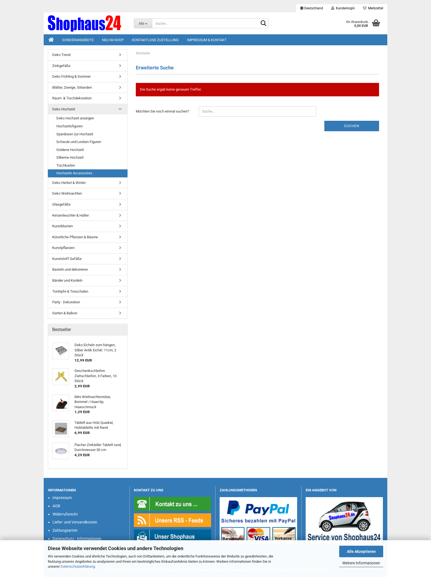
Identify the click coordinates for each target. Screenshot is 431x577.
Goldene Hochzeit (70, 150)
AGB (56, 506)
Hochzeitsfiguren (69, 126)
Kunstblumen (62, 226)
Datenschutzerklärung (77, 566)
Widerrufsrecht (65, 514)
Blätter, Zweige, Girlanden (72, 87)
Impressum (62, 497)
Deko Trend (61, 55)
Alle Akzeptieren (361, 551)
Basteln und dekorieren (70, 269)
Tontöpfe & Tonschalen (70, 291)
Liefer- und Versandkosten (75, 522)
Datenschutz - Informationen (77, 538)
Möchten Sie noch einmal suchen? (162, 111)
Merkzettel (373, 8)
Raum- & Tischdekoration (72, 98)
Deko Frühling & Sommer (71, 76)
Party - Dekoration (66, 302)
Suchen (351, 126)
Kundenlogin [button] (343, 8)
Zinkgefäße (61, 66)
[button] (311, 8)
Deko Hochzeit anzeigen (75, 118)
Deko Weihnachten (67, 193)
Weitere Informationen (361, 563)
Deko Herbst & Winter (69, 183)
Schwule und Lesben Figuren (78, 142)
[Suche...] (143, 23)
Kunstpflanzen (63, 248)
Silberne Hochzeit (70, 157)
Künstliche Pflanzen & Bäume (75, 237)
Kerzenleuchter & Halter (70, 215)
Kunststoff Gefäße (67, 259)
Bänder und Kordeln (67, 280)
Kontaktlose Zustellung (155, 40)
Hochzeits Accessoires (74, 173)
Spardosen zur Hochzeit (74, 134)
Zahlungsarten (65, 530)
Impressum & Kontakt (206, 40)
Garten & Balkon (64, 313)
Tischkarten (65, 165)
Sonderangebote (78, 40)
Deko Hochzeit (63, 109)
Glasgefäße (61, 204)
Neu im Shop (113, 40)
